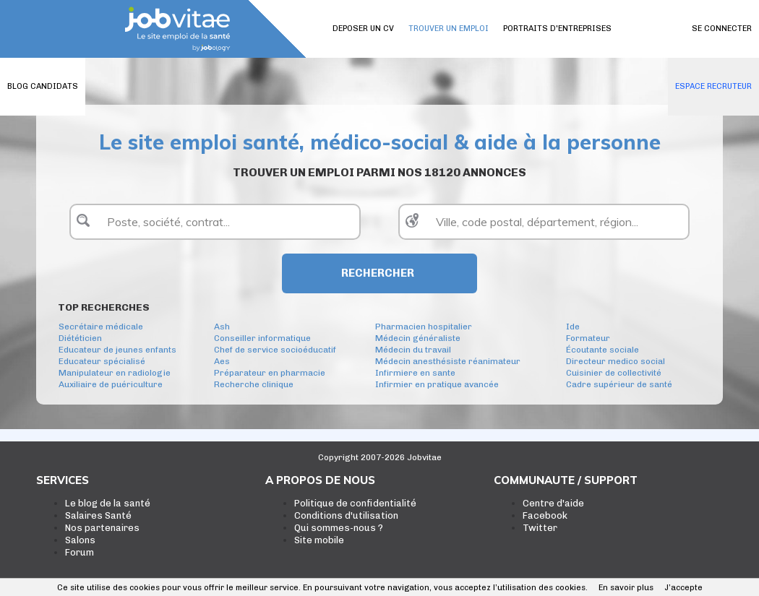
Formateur (588, 338)
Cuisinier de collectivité (613, 373)
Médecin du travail (413, 350)
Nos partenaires (102, 527)
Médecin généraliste (417, 338)
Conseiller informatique (262, 338)
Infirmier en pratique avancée (437, 384)
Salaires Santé (98, 515)
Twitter (540, 527)
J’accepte (683, 587)
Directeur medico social (615, 361)
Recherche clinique (253, 384)
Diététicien (80, 338)
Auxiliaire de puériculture (111, 384)
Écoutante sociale (602, 350)
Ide (573, 326)
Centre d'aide (553, 503)
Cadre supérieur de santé (619, 384)
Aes (222, 361)
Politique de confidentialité (355, 503)
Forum (79, 552)
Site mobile (319, 540)
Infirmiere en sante (415, 373)
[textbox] (214, 222)
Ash (222, 326)
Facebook (545, 515)
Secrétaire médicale (101, 326)
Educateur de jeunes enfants (117, 350)
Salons (80, 540)
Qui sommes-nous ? (338, 527)
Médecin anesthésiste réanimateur (447, 361)
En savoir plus (626, 587)
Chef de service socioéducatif (275, 350)
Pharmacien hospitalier (423, 326)
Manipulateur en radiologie (115, 373)
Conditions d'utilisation (346, 515)
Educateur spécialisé (102, 361)
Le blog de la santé (107, 503)
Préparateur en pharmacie (269, 373)
